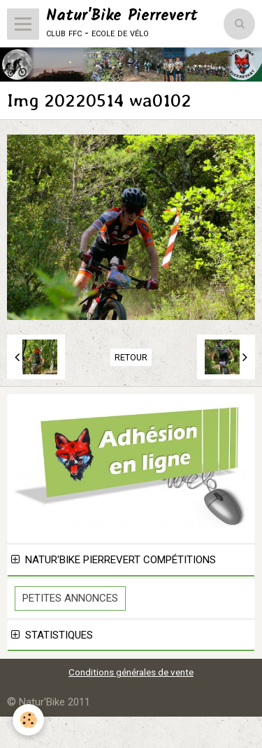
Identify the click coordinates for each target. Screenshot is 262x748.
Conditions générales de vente (131, 672)
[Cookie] (28, 719)
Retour (131, 357)
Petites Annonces (70, 598)
